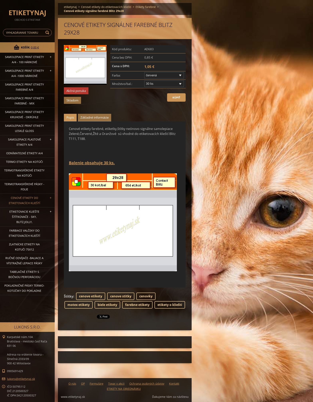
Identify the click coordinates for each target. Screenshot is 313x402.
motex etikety (78, 305)
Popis (70, 117)
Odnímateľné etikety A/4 (24, 153)
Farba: (116, 75)
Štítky (68, 296)
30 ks (149, 84)
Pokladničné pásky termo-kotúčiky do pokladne (24, 288)
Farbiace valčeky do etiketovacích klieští (24, 233)
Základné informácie (94, 117)
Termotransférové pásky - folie (24, 186)
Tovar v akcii (116, 383)
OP (83, 383)
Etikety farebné (146, 7)
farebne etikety (137, 305)
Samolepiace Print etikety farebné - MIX (24, 100)
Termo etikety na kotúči (24, 162)
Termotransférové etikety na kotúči (24, 172)
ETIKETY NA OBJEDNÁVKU (124, 389)
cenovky (146, 296)
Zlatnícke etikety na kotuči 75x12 (24, 246)
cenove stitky (120, 296)
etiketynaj (70, 7)
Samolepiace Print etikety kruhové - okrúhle (24, 114)
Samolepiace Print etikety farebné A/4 (24, 87)
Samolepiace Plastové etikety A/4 (24, 142)
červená (151, 75)
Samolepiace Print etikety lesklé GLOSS (24, 128)
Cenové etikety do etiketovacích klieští (24, 200)
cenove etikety (90, 296)
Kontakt (174, 383)
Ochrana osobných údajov (146, 383)
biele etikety (107, 305)
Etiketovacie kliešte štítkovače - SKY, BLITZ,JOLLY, (24, 217)
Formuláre (96, 383)
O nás (72, 383)
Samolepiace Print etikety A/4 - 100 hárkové (24, 59)
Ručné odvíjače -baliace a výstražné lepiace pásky (24, 260)
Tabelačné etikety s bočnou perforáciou (24, 274)
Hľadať (48, 32)
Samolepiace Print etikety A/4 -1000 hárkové (24, 73)
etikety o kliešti (169, 305)
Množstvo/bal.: (122, 84)
